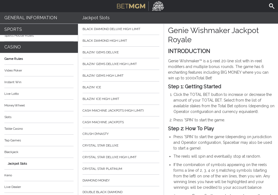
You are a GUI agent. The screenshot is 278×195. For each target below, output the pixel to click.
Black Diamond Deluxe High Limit (121, 29)
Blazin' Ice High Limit (121, 99)
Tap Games (12, 140)
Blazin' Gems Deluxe (121, 52)
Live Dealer (12, 187)
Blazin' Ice (121, 87)
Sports (13, 29)
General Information (30, 17)
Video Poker (13, 70)
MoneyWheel (14, 105)
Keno (8, 175)
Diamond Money (121, 180)
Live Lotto (11, 94)
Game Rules (39, 59)
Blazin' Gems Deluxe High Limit (121, 64)
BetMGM (140, 5)
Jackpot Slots (17, 163)
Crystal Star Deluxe (121, 145)
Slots (7, 117)
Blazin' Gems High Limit (121, 75)
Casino (12, 47)
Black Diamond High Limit (121, 41)
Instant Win (12, 82)
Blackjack (11, 152)
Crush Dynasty (121, 134)
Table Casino (13, 129)
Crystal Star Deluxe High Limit (121, 157)
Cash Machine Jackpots (121, 122)
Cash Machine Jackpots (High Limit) (121, 110)
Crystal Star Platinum (121, 169)
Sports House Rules (19, 35)
